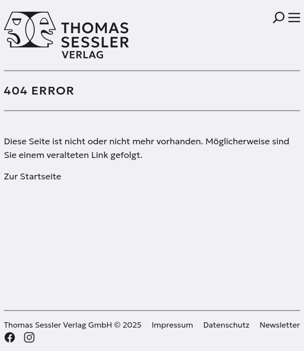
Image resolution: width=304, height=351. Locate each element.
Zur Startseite (32, 176)
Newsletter (280, 325)
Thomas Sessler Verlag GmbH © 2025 (73, 325)
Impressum (172, 325)
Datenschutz (226, 325)
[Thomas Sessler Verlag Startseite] (78, 35)
